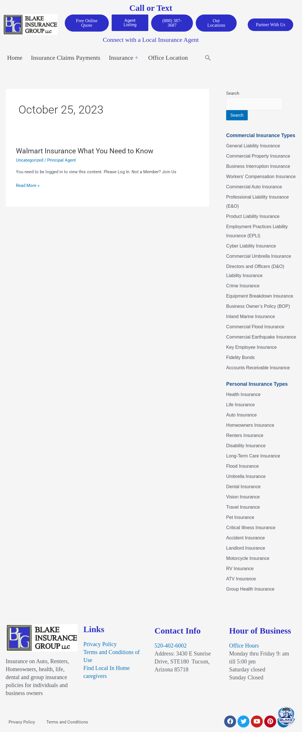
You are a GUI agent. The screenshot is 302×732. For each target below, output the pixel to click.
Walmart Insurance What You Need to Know (87, 151)
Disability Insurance (246, 446)
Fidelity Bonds (240, 358)
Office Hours (244, 646)
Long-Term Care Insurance (253, 456)
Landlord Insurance (245, 548)
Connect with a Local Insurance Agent (151, 40)
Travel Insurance (243, 507)
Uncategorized (29, 160)
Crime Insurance (242, 286)
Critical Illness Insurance (250, 527)
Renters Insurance (244, 435)
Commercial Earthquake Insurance (261, 337)
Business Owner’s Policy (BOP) (258, 306)
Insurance (123, 58)
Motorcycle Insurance (247, 558)
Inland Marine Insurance (250, 317)
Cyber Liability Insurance (251, 246)
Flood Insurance (242, 466)
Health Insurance (243, 394)
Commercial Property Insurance (258, 156)
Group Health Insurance (250, 589)
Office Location (168, 58)
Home (14, 58)
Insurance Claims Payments (65, 58)
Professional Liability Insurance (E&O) (257, 202)
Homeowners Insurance (250, 425)
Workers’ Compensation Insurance (261, 177)
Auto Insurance (241, 415)
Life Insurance (240, 405)
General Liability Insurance (253, 146)
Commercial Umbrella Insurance (258, 256)
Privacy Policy (100, 645)
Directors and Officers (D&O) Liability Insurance (255, 272)
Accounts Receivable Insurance (258, 368)
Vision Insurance (243, 497)
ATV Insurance (241, 579)
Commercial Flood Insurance (255, 327)
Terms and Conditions (67, 722)
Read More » (27, 185)
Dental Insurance (243, 486)
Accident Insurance (245, 538)
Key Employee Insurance (251, 347)
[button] (208, 58)
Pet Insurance (240, 517)
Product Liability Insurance (253, 217)
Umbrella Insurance (246, 476)
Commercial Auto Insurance (254, 187)
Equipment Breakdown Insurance (259, 296)
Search (232, 93)
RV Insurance (240, 568)
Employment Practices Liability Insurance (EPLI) (257, 232)
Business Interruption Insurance (258, 166)
